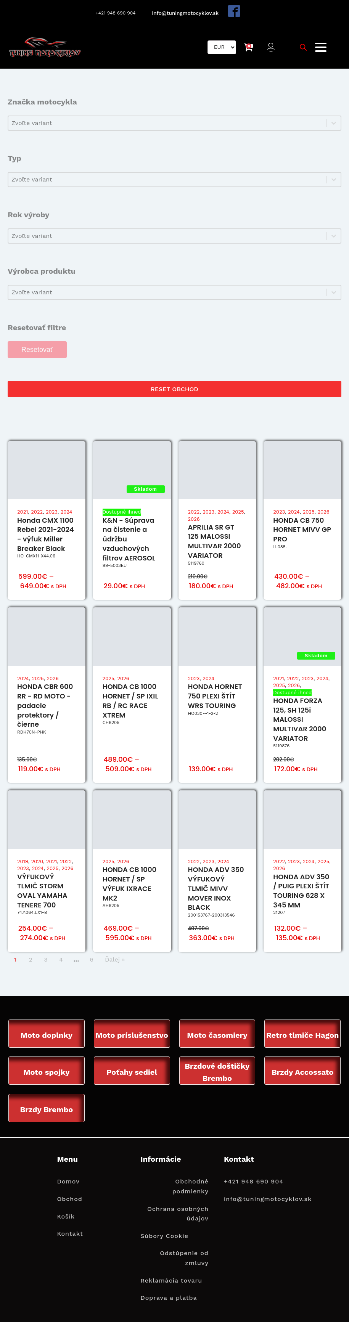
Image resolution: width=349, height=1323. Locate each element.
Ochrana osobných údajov (178, 1214)
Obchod (69, 1200)
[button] (272, 47)
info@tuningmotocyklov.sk (185, 13)
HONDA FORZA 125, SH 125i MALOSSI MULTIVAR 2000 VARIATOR (299, 719)
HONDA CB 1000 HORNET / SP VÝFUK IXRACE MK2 (129, 884)
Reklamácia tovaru (171, 1281)
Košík (66, 1217)
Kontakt (70, 1234)
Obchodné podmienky (190, 1187)
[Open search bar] (303, 47)
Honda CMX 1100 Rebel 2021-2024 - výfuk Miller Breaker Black (45, 535)
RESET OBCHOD (174, 389)
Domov (68, 1182)
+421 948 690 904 (115, 13)
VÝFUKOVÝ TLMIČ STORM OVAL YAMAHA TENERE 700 (42, 891)
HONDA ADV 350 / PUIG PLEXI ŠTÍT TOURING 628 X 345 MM (301, 891)
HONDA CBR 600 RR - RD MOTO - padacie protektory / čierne (45, 706)
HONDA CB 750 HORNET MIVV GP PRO (302, 530)
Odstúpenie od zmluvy (184, 1259)
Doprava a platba (168, 1298)
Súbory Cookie (164, 1237)
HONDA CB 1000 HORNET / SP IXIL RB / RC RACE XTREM (130, 701)
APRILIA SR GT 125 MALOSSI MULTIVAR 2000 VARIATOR (214, 541)
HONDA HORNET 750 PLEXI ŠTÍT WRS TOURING (215, 696)
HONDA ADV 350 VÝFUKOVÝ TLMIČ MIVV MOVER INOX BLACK (216, 889)
